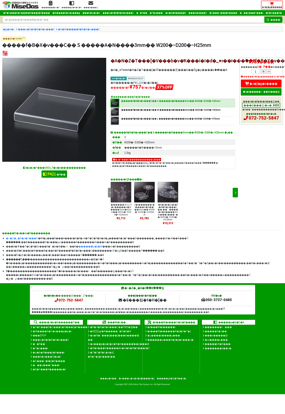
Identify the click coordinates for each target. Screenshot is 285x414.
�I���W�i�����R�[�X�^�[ (169, 331)
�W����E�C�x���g (66, 12)
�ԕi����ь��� (216, 339)
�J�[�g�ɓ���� (261, 83)
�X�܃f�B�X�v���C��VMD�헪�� (114, 327)
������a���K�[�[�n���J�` (171, 339)
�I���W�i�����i (161, 327)
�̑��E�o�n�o (91, 12)
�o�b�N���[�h (175, 12)
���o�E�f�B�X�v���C (118, 12)
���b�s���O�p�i (47, 356)
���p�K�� (108, 378)
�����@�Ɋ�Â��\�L (172, 378)
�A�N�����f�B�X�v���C (79, 29)
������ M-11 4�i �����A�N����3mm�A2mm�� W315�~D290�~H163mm (121, 209)
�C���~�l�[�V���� (223, 12)
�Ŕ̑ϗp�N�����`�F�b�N (110, 331)
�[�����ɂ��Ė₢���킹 (261, 91)
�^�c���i (156, 12)
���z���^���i (251, 12)
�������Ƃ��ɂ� (218, 348)
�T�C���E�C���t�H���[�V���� (26, 12)
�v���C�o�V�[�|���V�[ (136, 378)
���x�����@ (216, 335)
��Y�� (141, 12)
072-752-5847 (264, 118)
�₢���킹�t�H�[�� (142, 299)
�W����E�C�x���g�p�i (52, 331)
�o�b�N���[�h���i (48, 352)
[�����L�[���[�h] (133, 20)
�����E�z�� (216, 331)
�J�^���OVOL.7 (140, 162)
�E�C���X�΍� (274, 12)
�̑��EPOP (39, 335)
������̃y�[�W (90, 246)
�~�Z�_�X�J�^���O (22, 238)
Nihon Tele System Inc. (143, 384)
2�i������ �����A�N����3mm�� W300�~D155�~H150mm (144, 209)
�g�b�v (9, 29)
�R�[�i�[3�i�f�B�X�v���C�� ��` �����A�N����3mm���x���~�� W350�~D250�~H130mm (168, 212)
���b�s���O (197, 12)
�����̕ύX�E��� (218, 344)
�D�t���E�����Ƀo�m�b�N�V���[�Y (120, 348)
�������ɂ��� (218, 327)
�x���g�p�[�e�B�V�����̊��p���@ (119, 344)
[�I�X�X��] (5, 53)
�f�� (54, 174)
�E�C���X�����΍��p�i (49, 369)
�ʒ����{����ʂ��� (163, 335)
